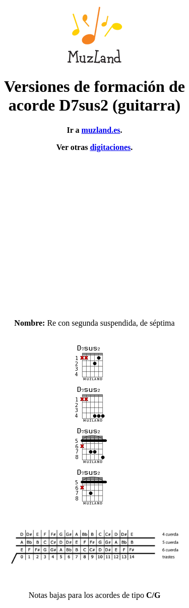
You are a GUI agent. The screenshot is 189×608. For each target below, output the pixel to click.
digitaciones (110, 147)
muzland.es (101, 130)
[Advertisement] (94, 230)
